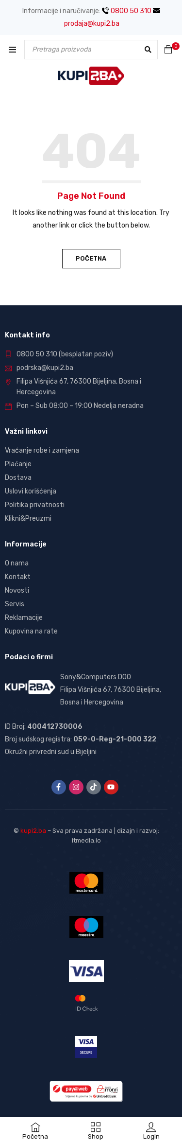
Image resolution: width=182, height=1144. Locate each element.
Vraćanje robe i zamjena (42, 450)
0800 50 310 (126, 11)
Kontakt (18, 577)
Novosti (17, 590)
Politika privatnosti (35, 505)
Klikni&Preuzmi (28, 518)
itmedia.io (86, 840)
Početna (91, 258)
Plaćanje (18, 464)
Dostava (18, 478)
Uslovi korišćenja (30, 491)
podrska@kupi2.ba (45, 368)
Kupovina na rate (31, 631)
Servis (14, 604)
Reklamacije (24, 618)
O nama (17, 563)
